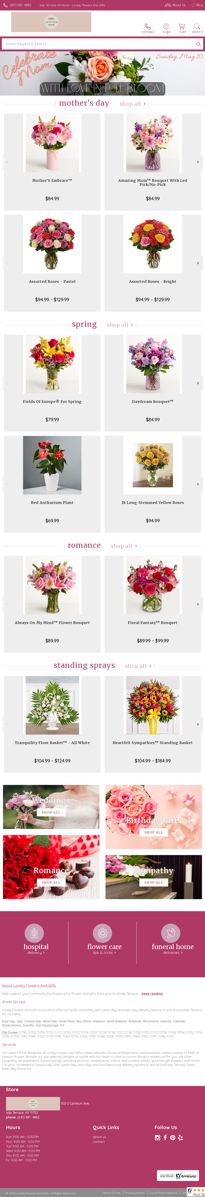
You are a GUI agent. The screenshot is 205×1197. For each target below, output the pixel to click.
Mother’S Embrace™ (52, 180)
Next (198, 162)
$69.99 (52, 521)
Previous (6, 162)
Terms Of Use (111, 1193)
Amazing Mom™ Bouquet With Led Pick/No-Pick (152, 182)
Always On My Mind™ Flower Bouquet (52, 622)
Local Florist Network (164, 1193)
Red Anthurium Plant (52, 502)
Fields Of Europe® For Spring (52, 401)
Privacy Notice (135, 1193)
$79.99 (52, 420)
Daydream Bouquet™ (153, 401)
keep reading (152, 994)
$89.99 (52, 641)
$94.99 (153, 521)
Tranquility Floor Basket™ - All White (52, 742)
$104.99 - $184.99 (153, 761)
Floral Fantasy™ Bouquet (153, 622)
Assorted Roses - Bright (152, 281)
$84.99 (52, 198)
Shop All (130, 104)
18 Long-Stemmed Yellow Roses (153, 502)
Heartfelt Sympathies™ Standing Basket (153, 742)
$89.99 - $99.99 (153, 641)
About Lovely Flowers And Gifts (29, 985)
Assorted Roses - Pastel (52, 281)
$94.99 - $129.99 (52, 299)
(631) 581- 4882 (20, 5)
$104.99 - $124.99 (52, 761)
